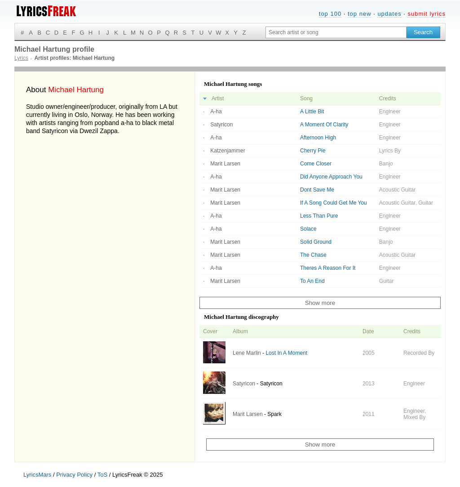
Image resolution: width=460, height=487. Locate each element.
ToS (102, 474)
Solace (308, 229)
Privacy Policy (74, 474)
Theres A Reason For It (327, 268)
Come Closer (316, 164)
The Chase (313, 255)
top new (360, 13)
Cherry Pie (313, 150)
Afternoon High (318, 137)
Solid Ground (316, 242)
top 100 (330, 13)
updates (389, 13)
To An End (312, 281)
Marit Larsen (225, 164)
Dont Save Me (317, 190)
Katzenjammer (227, 150)
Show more (320, 302)
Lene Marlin (247, 353)
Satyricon (221, 124)
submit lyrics (426, 13)
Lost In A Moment (286, 353)
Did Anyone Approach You (331, 177)
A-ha (215, 111)
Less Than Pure (319, 216)
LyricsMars (37, 474)
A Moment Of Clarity (324, 124)
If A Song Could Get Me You (333, 203)
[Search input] (336, 32)
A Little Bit (312, 111)
